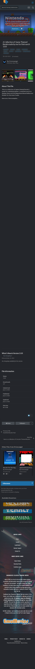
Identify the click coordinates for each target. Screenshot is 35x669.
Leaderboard (17, 545)
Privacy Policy (14, 639)
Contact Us (17, 551)
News (17, 539)
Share (8, 423)
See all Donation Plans (25, 522)
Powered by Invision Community (13, 643)
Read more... (17, 29)
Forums (17, 542)
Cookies (29, 639)
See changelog (7, 356)
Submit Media (17, 561)
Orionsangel (13, 61)
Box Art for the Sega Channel (12, 467)
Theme (6, 639)
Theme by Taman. (24, 643)
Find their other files (12, 63)
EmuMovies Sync (17, 567)
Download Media (17, 564)
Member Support (17, 548)
